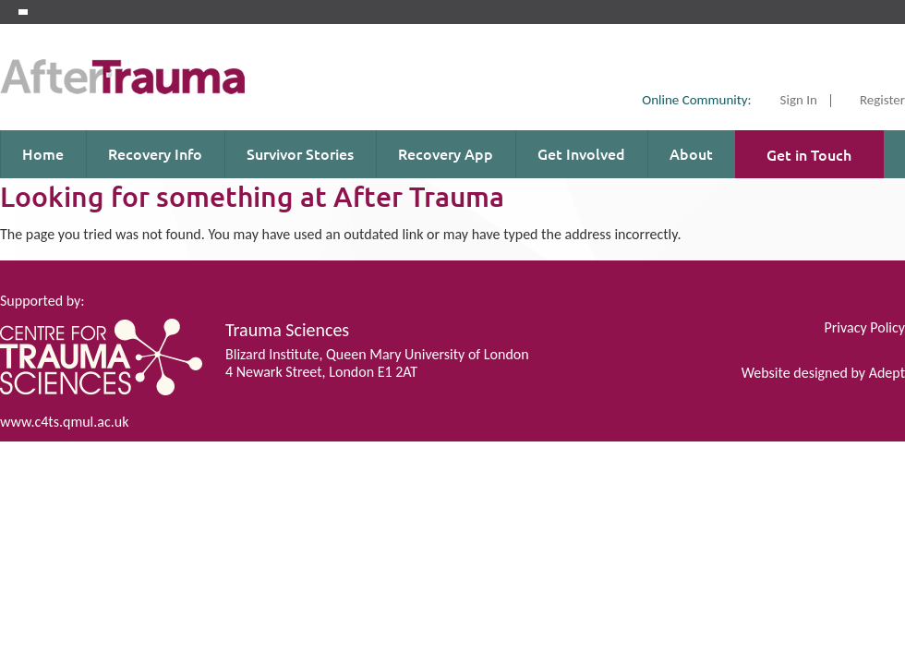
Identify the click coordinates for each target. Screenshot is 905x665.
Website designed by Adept (823, 372)
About (691, 153)
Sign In (798, 100)
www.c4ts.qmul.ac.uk (64, 421)
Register (882, 100)
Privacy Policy (864, 327)
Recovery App (445, 153)
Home (43, 153)
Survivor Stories (300, 153)
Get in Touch (808, 154)
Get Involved (581, 153)
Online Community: (696, 99)
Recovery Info (155, 153)
